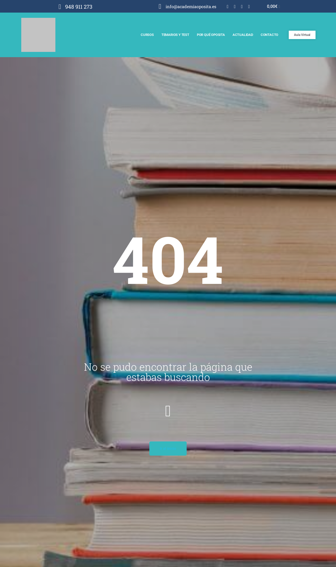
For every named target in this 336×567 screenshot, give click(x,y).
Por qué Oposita (211, 35)
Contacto (269, 35)
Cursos (147, 35)
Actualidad (243, 35)
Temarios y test (175, 35)
